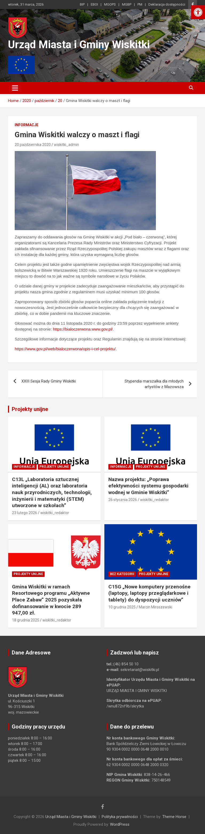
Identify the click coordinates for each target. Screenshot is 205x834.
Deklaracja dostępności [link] (166, 4)
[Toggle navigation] (15, 88)
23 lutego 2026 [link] (24, 513)
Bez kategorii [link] (122, 574)
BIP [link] (82, 4)
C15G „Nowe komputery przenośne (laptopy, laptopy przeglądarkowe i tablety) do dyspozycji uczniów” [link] (149, 593)
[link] (198, 12)
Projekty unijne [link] (30, 409)
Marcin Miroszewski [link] (155, 607)
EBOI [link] (94, 4)
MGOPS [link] (110, 4)
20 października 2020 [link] (33, 145)
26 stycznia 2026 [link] (122, 500)
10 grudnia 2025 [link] (122, 607)
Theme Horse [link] (174, 816)
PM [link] (139, 4)
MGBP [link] (126, 4)
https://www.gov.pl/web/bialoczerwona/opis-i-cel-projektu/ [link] (65, 349)
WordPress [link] (119, 824)
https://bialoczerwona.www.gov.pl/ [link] (83, 329)
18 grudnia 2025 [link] (25, 620)
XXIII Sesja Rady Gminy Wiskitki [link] (48, 381)
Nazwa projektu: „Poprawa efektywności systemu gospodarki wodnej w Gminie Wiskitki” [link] (148, 485)
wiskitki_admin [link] (66, 145)
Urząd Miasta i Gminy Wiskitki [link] (79, 44)
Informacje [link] (26, 125)
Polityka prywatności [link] (120, 816)
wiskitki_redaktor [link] (54, 513)
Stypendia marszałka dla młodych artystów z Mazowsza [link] (154, 384)
